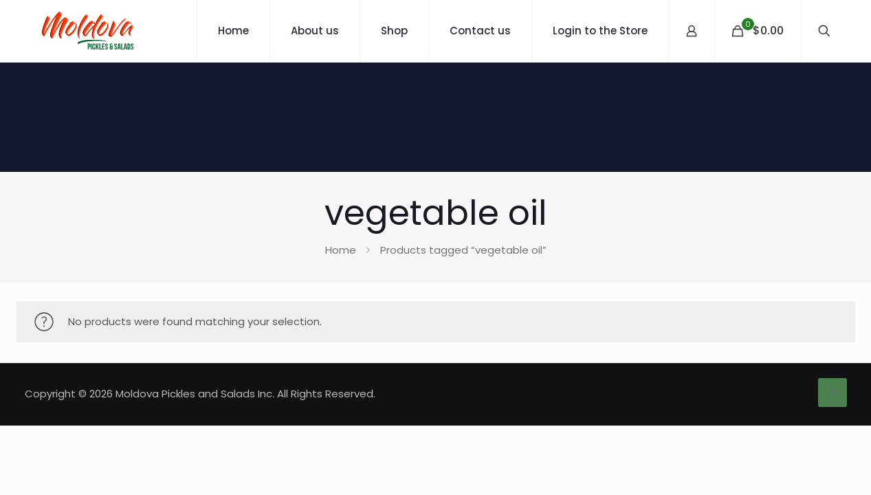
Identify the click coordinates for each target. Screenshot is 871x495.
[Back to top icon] (832, 392)
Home (340, 250)
